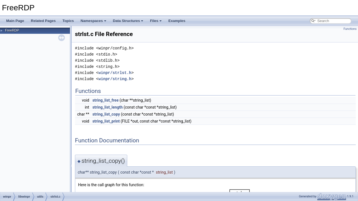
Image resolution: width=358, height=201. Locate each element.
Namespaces (93, 21)
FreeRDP (12, 30)
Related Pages (43, 21)
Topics (68, 21)
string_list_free (105, 100)
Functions (350, 29)
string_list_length (107, 107)
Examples (176, 21)
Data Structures (128, 21)
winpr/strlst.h (114, 72)
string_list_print (106, 121)
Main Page (15, 21)
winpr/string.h (114, 79)
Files (156, 21)
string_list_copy (106, 114)
